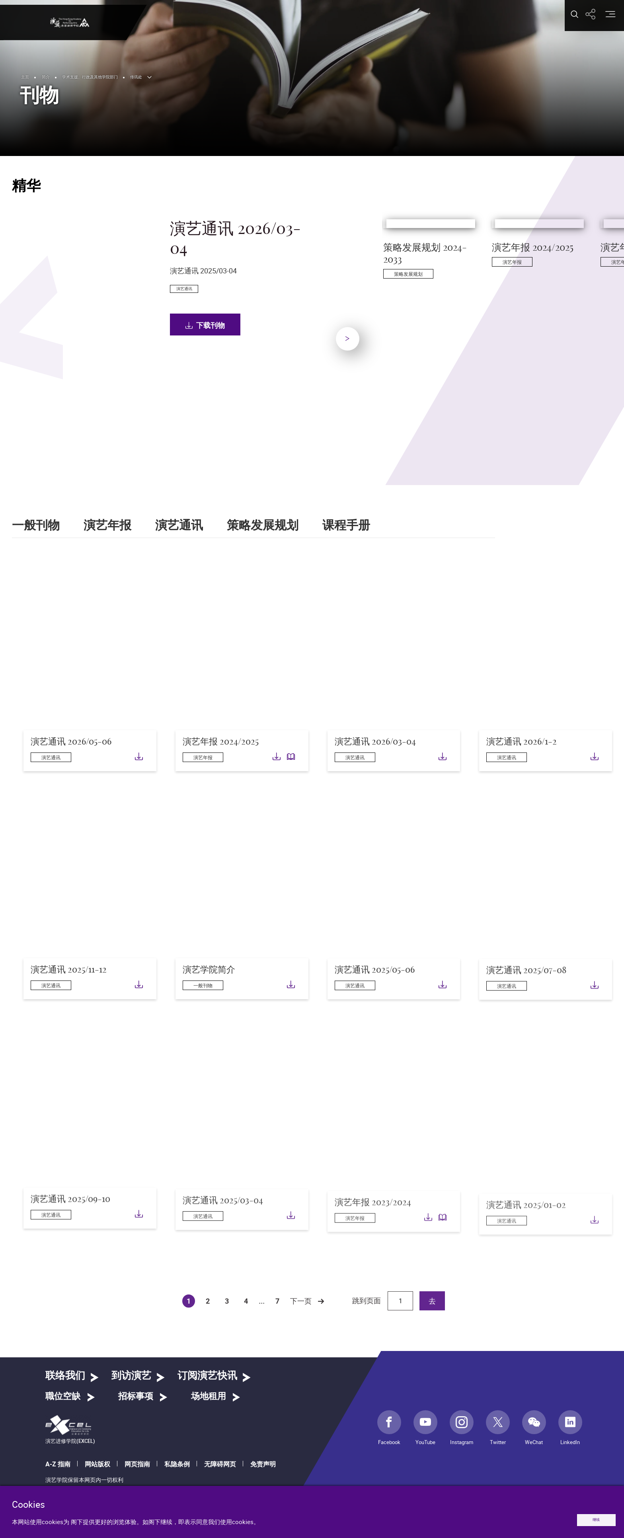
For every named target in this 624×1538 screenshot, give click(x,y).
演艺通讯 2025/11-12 (69, 985)
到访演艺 (131, 1376)
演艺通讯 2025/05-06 (375, 999)
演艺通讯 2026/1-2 (521, 753)
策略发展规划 (262, 526)
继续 (585, 1517)
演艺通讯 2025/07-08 (526, 1006)
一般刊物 (36, 526)
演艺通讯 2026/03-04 (375, 749)
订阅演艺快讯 (207, 1376)
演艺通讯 (179, 526)
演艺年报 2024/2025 (221, 746)
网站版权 (97, 1464)
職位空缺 (62, 1396)
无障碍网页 (220, 1464)
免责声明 (263, 1464)
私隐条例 (177, 1464)
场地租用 (208, 1396)
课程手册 (346, 526)
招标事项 (135, 1396)
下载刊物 (210, 370)
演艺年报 (107, 526)
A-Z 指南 (57, 1464)
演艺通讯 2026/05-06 (71, 757)
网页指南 (137, 1464)
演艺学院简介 (209, 992)
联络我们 (65, 1376)
